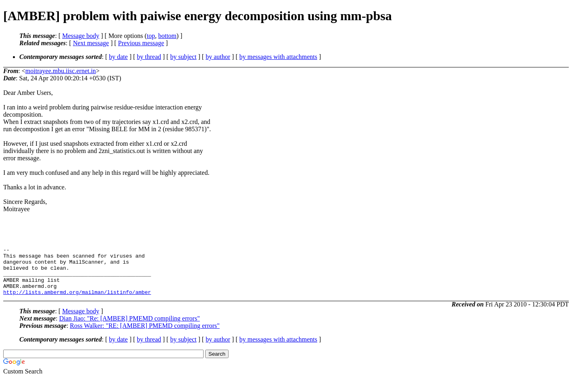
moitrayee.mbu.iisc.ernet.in (60, 70)
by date (118, 56)
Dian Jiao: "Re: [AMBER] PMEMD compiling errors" (129, 328)
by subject (183, 56)
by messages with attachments (278, 56)
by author (218, 56)
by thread (149, 56)
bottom (167, 35)
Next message (91, 43)
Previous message (141, 43)
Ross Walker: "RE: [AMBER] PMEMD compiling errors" (144, 335)
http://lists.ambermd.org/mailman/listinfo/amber (77, 301)
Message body (80, 35)
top (151, 35)
